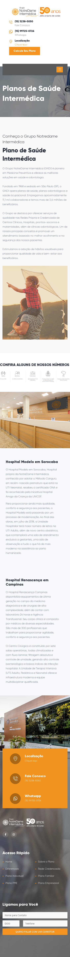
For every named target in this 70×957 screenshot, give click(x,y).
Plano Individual (14, 876)
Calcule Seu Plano (25, 51)
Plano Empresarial (48, 883)
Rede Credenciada (49, 869)
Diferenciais (12, 869)
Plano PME (11, 883)
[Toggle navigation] (59, 69)
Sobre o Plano (46, 861)
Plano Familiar (46, 876)
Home (8, 861)
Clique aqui (21, 45)
